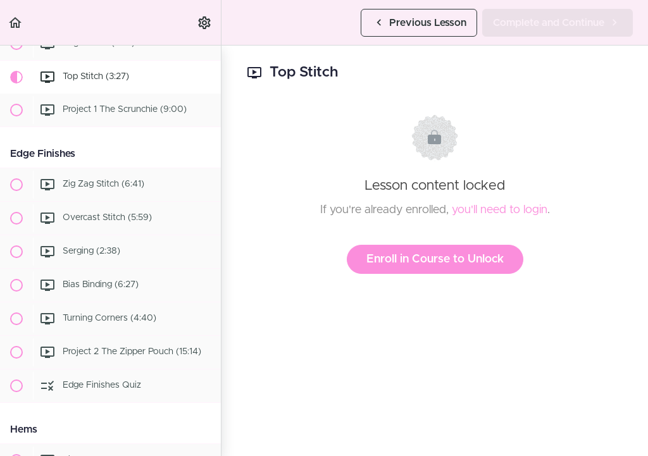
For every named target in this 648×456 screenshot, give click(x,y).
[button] (16, 22)
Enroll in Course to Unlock (435, 259)
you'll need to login (499, 210)
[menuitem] (205, 22)
